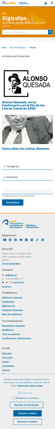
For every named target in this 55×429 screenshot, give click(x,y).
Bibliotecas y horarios (12, 297)
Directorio (6, 286)
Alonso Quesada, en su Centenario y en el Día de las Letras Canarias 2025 (23, 105)
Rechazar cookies (27, 421)
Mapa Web (7, 353)
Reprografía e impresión (13, 325)
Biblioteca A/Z (8, 306)
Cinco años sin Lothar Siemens (25, 148)
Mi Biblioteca (8, 330)
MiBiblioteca (45, 3)
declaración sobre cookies (30, 385)
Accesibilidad (8, 366)
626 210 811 (19, 282)
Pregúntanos (8, 301)
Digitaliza (32, 47)
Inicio (4, 47)
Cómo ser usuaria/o (11, 334)
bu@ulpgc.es (11, 275)
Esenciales (27, 393)
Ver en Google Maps (11, 263)
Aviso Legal (7, 357)
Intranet (6, 370)
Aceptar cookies (27, 413)
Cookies (5, 361)
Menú (51, 2)
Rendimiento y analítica (27, 398)
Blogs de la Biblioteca (18, 47)
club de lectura (24, 338)
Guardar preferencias (26, 405)
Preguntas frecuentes (12, 310)
